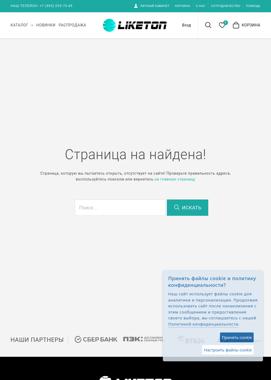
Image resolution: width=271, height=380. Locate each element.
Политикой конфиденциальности (203, 324)
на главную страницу (175, 179)
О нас (200, 6)
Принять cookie (237, 337)
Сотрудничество (225, 6)
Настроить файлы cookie (228, 349)
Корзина (182, 6)
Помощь (253, 6)
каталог (20, 25)
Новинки (46, 25)
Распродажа (72, 25)
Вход (186, 25)
